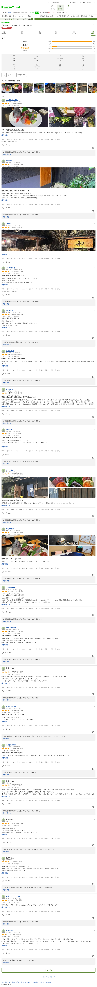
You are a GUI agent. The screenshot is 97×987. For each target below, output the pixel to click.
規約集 (42, 982)
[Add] (93, 24)
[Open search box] (4, 75)
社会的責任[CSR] (26, 982)
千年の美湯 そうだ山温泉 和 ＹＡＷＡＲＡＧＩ (17, 25)
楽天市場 (82, 2)
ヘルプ (48, 2)
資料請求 (48, 982)
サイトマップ (64, 2)
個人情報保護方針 (14, 982)
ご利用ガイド (55, 2)
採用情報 (35, 982)
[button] (7, 88)
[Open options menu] (21, 75)
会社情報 (4, 982)
